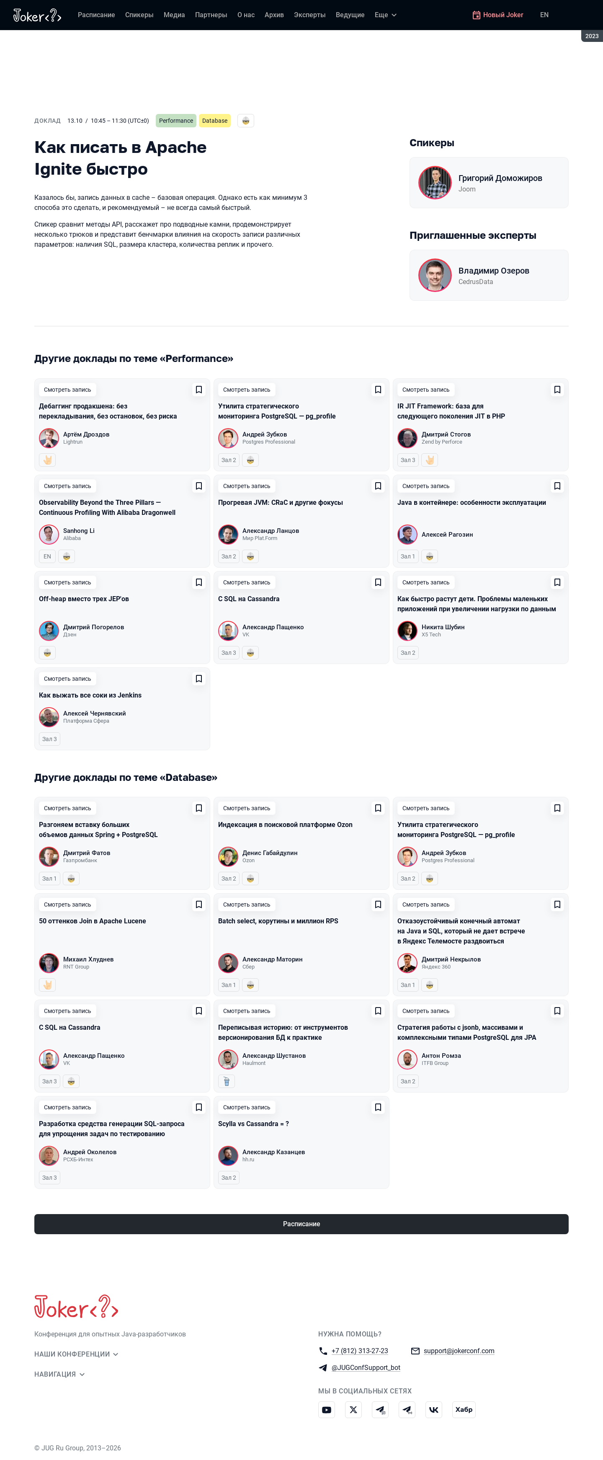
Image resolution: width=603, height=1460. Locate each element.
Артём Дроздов (86, 434)
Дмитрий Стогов (446, 434)
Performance (176, 120)
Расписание (301, 1224)
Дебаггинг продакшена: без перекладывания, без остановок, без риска (108, 411)
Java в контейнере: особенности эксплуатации (471, 502)
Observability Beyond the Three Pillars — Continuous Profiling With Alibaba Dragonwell (107, 508)
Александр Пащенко (273, 627)
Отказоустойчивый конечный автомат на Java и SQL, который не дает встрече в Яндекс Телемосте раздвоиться (461, 931)
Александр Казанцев (273, 1152)
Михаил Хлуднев (88, 959)
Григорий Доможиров (500, 178)
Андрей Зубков (264, 434)
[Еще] (387, 15)
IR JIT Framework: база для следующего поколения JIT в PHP (451, 411)
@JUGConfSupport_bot (366, 1367)
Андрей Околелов (90, 1152)
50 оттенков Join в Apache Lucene (92, 921)
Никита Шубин (443, 627)
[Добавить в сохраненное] (199, 389)
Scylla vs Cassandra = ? (253, 1124)
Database (214, 120)
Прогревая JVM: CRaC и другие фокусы (280, 502)
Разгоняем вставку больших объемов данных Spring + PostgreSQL (98, 830)
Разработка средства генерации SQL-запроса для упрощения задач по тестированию (112, 1129)
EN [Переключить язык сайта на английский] (544, 15)
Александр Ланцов (270, 530)
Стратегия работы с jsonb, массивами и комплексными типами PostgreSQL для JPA (466, 1032)
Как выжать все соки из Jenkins (90, 695)
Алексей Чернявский (94, 713)
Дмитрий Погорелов (93, 627)
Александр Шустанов (274, 1055)
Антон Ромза (441, 1055)
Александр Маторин (272, 959)
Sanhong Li (79, 530)
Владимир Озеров (494, 271)
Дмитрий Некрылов (451, 959)
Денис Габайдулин (270, 853)
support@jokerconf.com (459, 1350)
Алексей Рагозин (447, 534)
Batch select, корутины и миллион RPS (278, 921)
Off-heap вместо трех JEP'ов (84, 599)
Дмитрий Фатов (87, 853)
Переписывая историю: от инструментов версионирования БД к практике (283, 1032)
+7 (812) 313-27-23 (360, 1350)
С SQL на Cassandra (249, 599)
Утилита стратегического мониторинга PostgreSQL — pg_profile (277, 411)
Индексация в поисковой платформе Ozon (285, 825)
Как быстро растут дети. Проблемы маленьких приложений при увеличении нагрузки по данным (476, 604)
